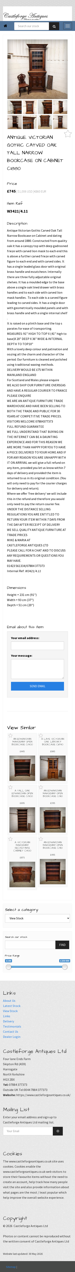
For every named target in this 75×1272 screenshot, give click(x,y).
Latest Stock (11, 1006)
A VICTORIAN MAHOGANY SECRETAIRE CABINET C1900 (22, 847)
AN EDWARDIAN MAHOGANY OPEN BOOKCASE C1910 (53, 793)
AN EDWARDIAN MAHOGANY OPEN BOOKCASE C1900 (22, 741)
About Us (9, 1001)
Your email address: (25, 638)
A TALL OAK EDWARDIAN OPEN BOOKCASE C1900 (22, 793)
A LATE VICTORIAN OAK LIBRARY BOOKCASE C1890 (52, 741)
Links (6, 1016)
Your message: (21, 655)
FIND (62, 945)
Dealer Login (11, 1037)
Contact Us (10, 1031)
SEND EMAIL (37, 686)
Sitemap (11, 1267)
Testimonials (12, 1026)
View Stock (10, 1011)
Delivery (8, 1021)
